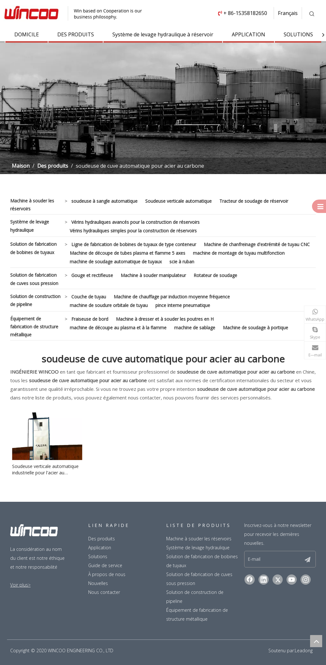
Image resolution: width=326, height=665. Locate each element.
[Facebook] (249, 579)
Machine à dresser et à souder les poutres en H (165, 319)
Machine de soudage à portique (255, 328)
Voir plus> (20, 585)
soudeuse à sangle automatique (104, 201)
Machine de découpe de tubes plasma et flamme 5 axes (127, 253)
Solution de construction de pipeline (35, 300)
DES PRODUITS (75, 34)
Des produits (101, 539)
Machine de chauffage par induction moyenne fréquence (172, 297)
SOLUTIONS (298, 34)
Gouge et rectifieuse (92, 275)
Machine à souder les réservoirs (32, 205)
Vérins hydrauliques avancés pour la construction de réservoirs (135, 222)
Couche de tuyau (88, 297)
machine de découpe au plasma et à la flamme (118, 328)
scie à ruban (181, 262)
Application (99, 547)
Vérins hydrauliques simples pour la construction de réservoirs (133, 231)
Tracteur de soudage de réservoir (253, 201)
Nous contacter (104, 592)
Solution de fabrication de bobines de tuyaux (33, 248)
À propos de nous (106, 574)
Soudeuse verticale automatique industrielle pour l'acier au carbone (45, 469)
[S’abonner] (307, 559)
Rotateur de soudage (215, 275)
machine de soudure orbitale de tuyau (109, 305)
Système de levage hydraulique (29, 226)
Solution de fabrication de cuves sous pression (34, 279)
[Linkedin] (264, 579)
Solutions (97, 556)
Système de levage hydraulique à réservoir (162, 34)
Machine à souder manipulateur (153, 275)
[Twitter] (278, 579)
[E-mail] (269, 559)
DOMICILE (26, 34)
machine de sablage (194, 328)
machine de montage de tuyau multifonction (239, 253)
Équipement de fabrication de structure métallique (34, 327)
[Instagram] (306, 579)
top (316, 641)
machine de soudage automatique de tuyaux (116, 262)
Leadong (304, 650)
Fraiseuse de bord (89, 319)
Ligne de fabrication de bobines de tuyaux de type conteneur (133, 244)
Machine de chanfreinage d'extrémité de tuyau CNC (257, 244)
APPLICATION (248, 34)
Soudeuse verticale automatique (178, 201)
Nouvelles (98, 583)
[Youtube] (292, 579)
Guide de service (105, 565)
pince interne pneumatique (182, 305)
